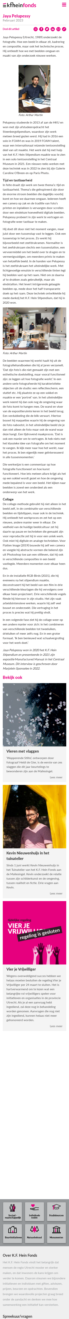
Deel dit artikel (11, 29)
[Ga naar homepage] (24, 4)
